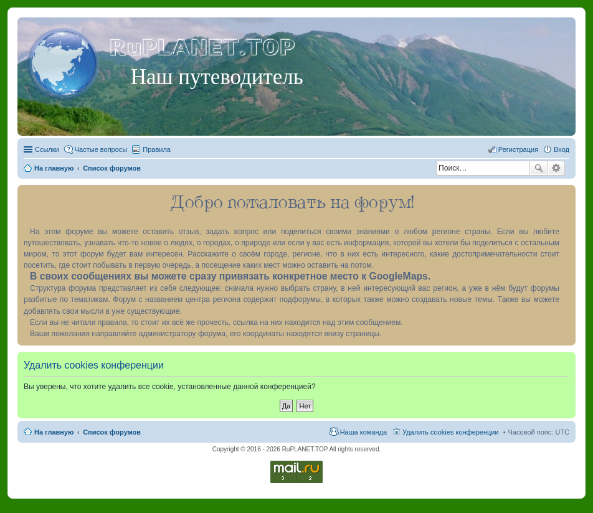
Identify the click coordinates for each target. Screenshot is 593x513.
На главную (54, 432)
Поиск (538, 168)
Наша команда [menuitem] (363, 432)
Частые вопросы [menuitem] (101, 149)
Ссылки (47, 149)
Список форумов (112, 432)
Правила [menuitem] (157, 149)
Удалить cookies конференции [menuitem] (450, 432)
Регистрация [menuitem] (518, 149)
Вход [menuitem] (561, 149)
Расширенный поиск (556, 168)
